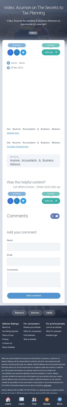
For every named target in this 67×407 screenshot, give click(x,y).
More (59, 400)
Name (33, 245)
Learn (21, 400)
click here (47, 385)
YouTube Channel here (18, 146)
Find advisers (29, 335)
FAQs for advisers (53, 331)
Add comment (33, 295)
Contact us (7, 343)
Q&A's (49, 312)
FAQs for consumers (32, 331)
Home (14, 63)
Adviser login (51, 335)
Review (47, 400)
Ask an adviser (30, 339)
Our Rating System (10, 331)
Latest (8, 401)
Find (34, 400)
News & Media (8, 347)
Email (33, 260)
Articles (35, 312)
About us (6, 327)
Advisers (19, 312)
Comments (33, 277)
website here (13, 133)
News (22, 63)
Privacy (5, 339)
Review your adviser (32, 327)
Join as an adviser (54, 327)
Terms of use (7, 335)
